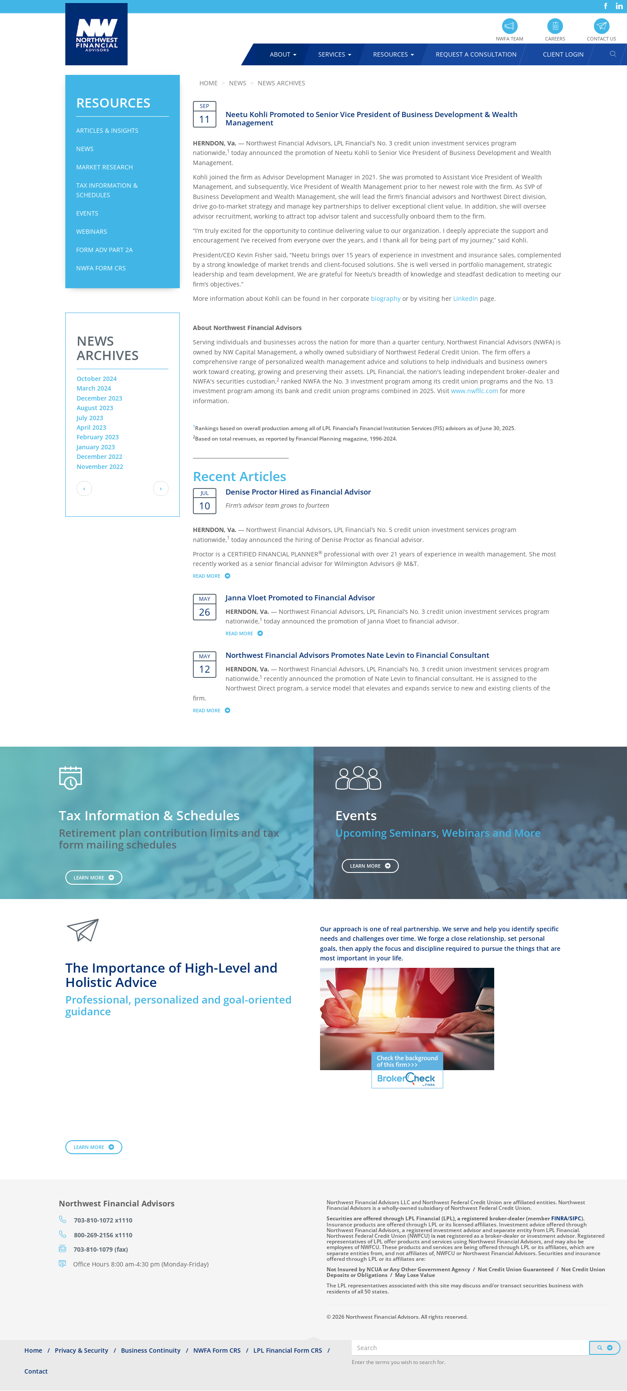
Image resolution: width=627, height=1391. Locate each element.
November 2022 (100, 466)
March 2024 (94, 388)
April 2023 (91, 427)
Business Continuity (151, 1350)
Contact (36, 1371)
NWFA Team (509, 38)
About (283, 54)
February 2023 (98, 437)
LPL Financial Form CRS (287, 1350)
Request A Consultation (476, 54)
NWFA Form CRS (101, 268)
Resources (393, 54)
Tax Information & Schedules (107, 190)
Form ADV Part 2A (104, 250)
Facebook (605, 3)
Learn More (89, 877)
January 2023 (96, 447)
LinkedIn (618, 3)
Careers (555, 38)
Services (334, 54)
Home (208, 83)
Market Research (104, 167)
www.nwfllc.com (474, 391)
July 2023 (90, 418)
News (85, 149)
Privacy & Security (81, 1350)
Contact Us (601, 38)
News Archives (281, 83)
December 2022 (99, 456)
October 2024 (97, 378)
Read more (216, 575)
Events (87, 213)
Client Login (563, 54)
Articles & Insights (107, 130)
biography (386, 298)
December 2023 (99, 398)
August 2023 (95, 408)
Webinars (91, 231)
